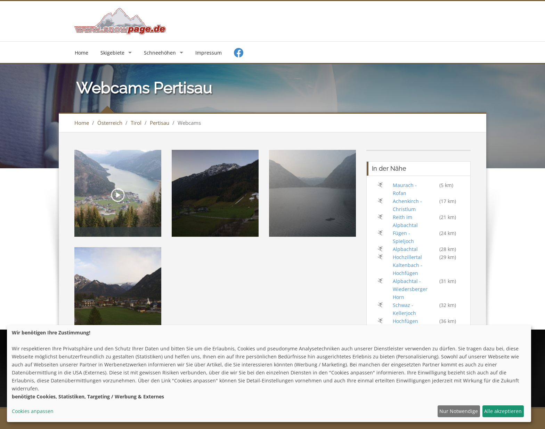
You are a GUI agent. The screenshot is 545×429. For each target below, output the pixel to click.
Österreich (109, 122)
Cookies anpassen (33, 411)
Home (81, 52)
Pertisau (159, 122)
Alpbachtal (405, 249)
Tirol (136, 122)
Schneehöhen (160, 52)
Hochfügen (405, 321)
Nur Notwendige (458, 411)
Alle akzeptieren (503, 411)
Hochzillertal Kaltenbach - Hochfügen (407, 265)
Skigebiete (112, 52)
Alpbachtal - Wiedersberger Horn (410, 289)
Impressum (208, 52)
